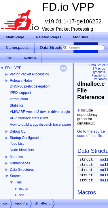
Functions (98, 75)
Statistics (17, 105)
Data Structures (22, 170)
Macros (100, 68)
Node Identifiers (22, 150)
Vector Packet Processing (29, 74)
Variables (100, 79)
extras (24, 189)
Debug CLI (18, 131)
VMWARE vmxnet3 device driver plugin (40, 112)
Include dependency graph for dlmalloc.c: (87, 116)
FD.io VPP (13, 68)
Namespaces (20, 163)
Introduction (19, 99)
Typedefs (98, 72)
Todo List (17, 144)
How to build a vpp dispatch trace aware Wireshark (49, 124)
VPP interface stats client (29, 118)
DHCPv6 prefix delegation (30, 86)
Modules (16, 157)
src (21, 195)
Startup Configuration (26, 138)
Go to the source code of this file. (91, 133)
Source (15, 176)
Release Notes (21, 81)
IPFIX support (20, 93)
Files (18, 182)
